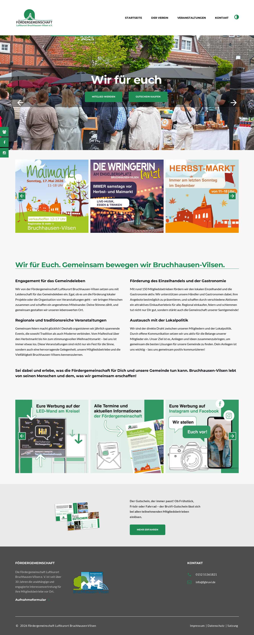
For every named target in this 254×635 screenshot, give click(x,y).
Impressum (197, 625)
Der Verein (159, 17)
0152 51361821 (206, 574)
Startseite (133, 17)
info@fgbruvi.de (205, 582)
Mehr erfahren (147, 529)
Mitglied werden (103, 96)
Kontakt (222, 17)
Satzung (232, 625)
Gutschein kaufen (148, 96)
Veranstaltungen (191, 17)
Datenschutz (216, 625)
